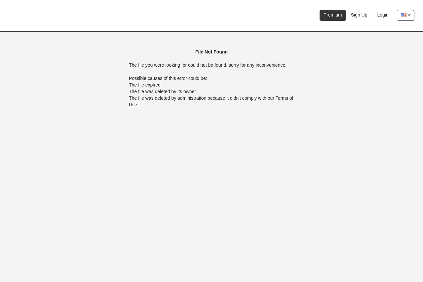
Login (383, 15)
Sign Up (359, 15)
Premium (333, 15)
